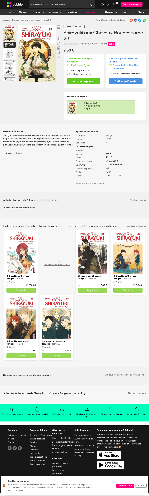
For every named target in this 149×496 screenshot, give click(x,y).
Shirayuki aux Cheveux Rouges (26, 21)
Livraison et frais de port (83, 441)
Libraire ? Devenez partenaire (60, 466)
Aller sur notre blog (137, 394)
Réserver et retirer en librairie (84, 455)
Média (142, 13)
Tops (125, 13)
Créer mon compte (132, 5)
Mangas (39, 13)
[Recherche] (58, 5)
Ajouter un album (60, 453)
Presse (11, 440)
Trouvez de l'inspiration (41, 436)
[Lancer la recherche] (91, 5)
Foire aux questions (83, 436)
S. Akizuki (10, 283)
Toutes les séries (38, 461)
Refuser (141, 485)
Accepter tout (125, 485)
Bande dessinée (37, 440)
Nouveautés (111, 13)
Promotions (71, 13)
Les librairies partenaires (58, 473)
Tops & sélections (38, 458)
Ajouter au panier (83, 82)
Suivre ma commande (84, 446)
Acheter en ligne (82, 450)
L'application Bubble (61, 439)
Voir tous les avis (138, 201)
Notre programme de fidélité (62, 448)
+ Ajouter (18, 154)
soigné (88, 75)
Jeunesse (55, 13)
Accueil (6, 21)
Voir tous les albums (136, 227)
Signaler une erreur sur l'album (90, 184)
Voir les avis (86, 45)
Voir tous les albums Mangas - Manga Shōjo (125, 376)
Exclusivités (91, 13)
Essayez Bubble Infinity (63, 443)
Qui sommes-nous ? (17, 436)
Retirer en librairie (125, 82)
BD (12, 13)
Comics (24, 13)
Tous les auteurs (37, 465)
